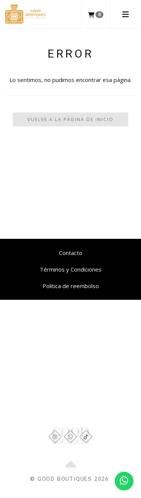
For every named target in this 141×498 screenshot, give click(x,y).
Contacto (70, 253)
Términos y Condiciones (71, 269)
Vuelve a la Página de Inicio (70, 119)
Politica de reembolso (70, 286)
